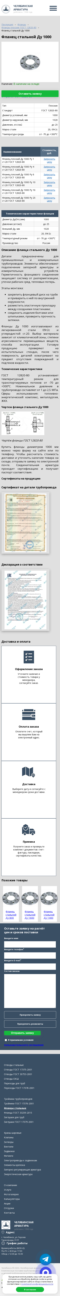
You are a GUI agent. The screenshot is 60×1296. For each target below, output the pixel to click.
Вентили (8, 1146)
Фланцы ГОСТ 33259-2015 (18, 1112)
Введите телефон (14, 949)
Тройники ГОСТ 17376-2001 (19, 1103)
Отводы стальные (14, 1064)
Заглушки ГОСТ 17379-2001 (19, 1121)
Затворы (8, 1142)
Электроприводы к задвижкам (20, 1160)
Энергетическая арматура (18, 1174)
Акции (7, 1203)
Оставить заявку (30, 93)
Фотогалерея (11, 1194)
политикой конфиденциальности (37, 1284)
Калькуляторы (12, 1198)
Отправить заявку (22, 1033)
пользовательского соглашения (24, 1044)
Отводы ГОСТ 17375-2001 (18, 1069)
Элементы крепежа (14, 1164)
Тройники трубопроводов (18, 1098)
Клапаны (8, 1137)
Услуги (7, 1189)
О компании (10, 1185)
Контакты (9, 1212)
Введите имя (11, 938)
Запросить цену (49, 160)
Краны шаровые (12, 1132)
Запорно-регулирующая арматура (22, 1169)
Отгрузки (9, 1208)
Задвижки (9, 1151)
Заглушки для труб (14, 1117)
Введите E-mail (12, 960)
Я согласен (30, 1289)
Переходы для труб (14, 1083)
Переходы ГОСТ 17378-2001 (19, 1087)
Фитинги (8, 1155)
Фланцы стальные (15, 1108)
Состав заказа (12, 971)
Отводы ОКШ (11, 1078)
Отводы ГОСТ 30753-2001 (18, 1074)
